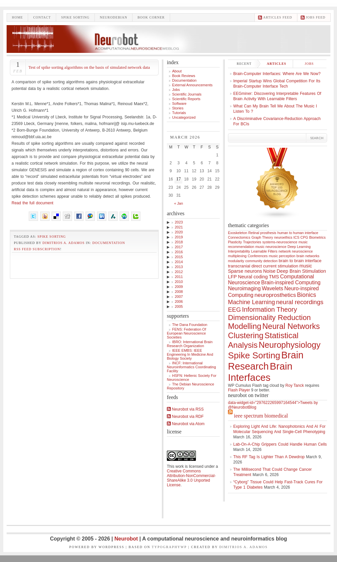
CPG (304, 237)
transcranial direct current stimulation (263, 265)
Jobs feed (315, 17)
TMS (274, 276)
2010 (179, 282)
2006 (179, 301)
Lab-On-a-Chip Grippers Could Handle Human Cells (280, 444)
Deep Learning (299, 247)
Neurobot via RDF (185, 416)
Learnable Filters (264, 251)
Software (179, 103)
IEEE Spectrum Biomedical (261, 416)
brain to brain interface (300, 260)
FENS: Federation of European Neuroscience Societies (186, 333)
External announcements (192, 85)
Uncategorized (184, 117)
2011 (179, 277)
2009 (179, 287)
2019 (179, 237)
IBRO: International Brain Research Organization (189, 344)
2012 (179, 272)
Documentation (109, 243)
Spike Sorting (51, 236)
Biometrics (317, 237)
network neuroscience (296, 251)
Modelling (244, 326)
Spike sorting (75, 17)
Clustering (245, 335)
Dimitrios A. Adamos (64, 243)
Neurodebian (113, 17)
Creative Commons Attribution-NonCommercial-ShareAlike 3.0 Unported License (191, 478)
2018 (179, 242)
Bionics (306, 295)
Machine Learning (251, 302)
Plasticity (235, 242)
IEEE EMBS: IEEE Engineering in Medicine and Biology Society (190, 354)
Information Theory (269, 309)
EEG (234, 309)
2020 (179, 232)
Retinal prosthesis (262, 233)
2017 (179, 247)
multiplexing (237, 256)
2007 (179, 297)
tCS (296, 237)
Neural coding (253, 276)
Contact (42, 17)
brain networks (307, 256)
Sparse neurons (245, 271)
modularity (236, 261)
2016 (179, 252)
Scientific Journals (187, 94)
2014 (179, 262)
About (177, 71)
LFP (232, 276)
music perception (282, 256)
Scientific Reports (186, 99)
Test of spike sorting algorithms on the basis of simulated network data (89, 67)
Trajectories (252, 242)
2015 (179, 257)
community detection (261, 261)
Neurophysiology (289, 344)
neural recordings (299, 302)
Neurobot (126, 539)
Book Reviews (183, 76)
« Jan (178, 203)
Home (17, 17)
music (305, 265)
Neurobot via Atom (186, 424)
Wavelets (272, 288)
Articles (276, 63)
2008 (179, 292)
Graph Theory (262, 237)
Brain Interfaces (260, 372)
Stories (177, 108)
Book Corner (151, 17)
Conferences (258, 256)
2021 (179, 227)
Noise (269, 271)
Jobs (176, 90)
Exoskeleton (237, 233)
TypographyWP (169, 547)
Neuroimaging (244, 288)
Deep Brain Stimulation (301, 271)
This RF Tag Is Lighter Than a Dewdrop (269, 457)
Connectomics (239, 237)
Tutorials (179, 113)
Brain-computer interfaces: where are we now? (276, 73)
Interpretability (239, 251)
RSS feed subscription (37, 249)
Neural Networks (291, 326)
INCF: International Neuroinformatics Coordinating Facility (191, 367)
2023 (179, 222)
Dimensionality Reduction (269, 317)
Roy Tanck (294, 385)
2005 (179, 306)
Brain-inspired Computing (290, 282)
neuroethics (283, 237)
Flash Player (239, 390)
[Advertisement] (84, 264)
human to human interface (297, 233)
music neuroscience (270, 247)
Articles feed (277, 17)
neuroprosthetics (275, 295)
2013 (179, 267)
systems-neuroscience (279, 242)
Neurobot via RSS (185, 409)
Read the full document (32, 203)
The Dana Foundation (189, 325)
